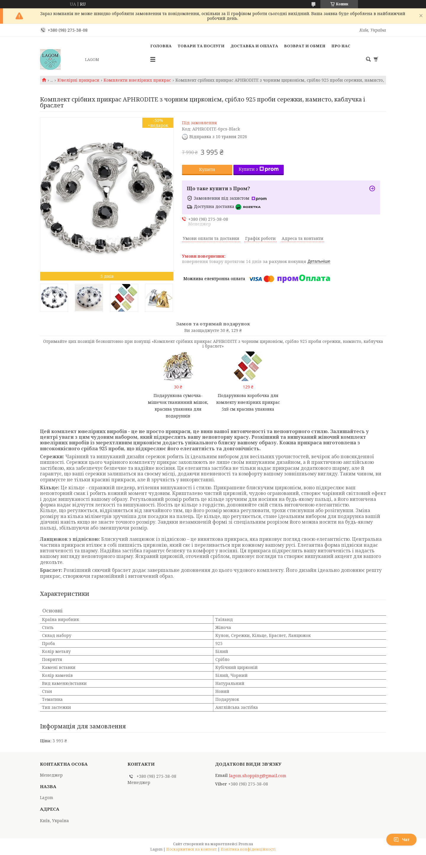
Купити (207, 169)
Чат (401, 839)
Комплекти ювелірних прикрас (137, 80)
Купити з (259, 169)
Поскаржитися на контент (191, 849)
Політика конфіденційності (248, 849)
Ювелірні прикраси (78, 80)
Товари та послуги (201, 46)
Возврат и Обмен (304, 46)
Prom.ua (245, 843)
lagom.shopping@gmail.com (257, 775)
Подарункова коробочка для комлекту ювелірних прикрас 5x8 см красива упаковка (248, 402)
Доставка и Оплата (254, 46)
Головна (161, 46)
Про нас (340, 46)
